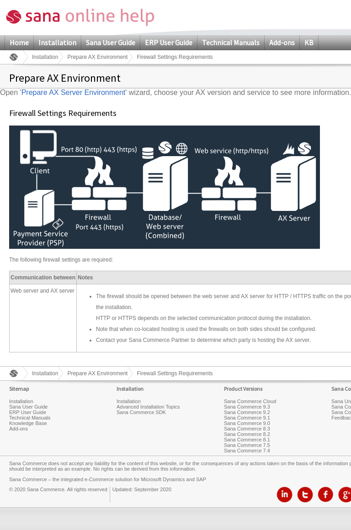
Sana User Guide (110, 42)
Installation (57, 42)
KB (309, 42)
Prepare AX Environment (97, 57)
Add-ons (282, 42)
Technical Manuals (231, 42)
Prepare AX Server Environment (73, 92)
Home (19, 42)
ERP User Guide (168, 42)
